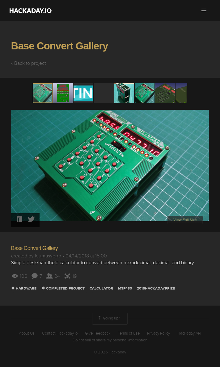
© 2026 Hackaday (110, 352)
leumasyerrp (48, 256)
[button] (203, 10)
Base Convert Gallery (59, 46)
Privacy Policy (158, 333)
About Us (27, 333)
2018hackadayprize (156, 288)
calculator (101, 288)
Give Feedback (98, 333)
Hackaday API (189, 333)
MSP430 (125, 288)
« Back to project (28, 63)
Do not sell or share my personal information (110, 340)
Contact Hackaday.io (60, 333)
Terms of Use (129, 333)
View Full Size (185, 220)
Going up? (108, 318)
